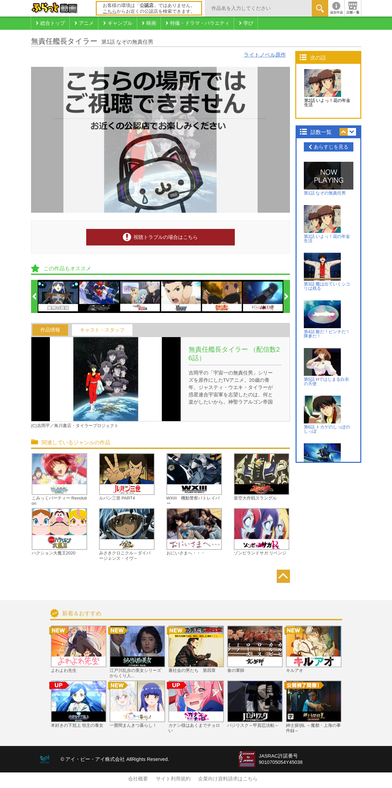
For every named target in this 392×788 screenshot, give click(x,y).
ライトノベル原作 (265, 55)
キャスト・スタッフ (102, 329)
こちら (110, 11)
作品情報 (50, 329)
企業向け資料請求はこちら (228, 778)
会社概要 (138, 778)
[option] (58, 296)
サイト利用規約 (173, 778)
